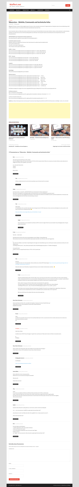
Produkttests (26, 10)
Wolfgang (17, 328)
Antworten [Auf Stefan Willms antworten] (15, 384)
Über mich (33, 10)
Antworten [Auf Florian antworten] (18, 323)
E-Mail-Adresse (12, 468)
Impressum (47, 10)
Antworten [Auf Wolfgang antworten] (18, 341)
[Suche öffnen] (69, 10)
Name (10, 463)
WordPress (64, 485)
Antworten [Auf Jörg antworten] (15, 400)
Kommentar (11, 448)
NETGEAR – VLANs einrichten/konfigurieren (39, 137)
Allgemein (10, 20)
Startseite (12, 10)
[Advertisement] (29, 16)
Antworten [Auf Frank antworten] (15, 254)
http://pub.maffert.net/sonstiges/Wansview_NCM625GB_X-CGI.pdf (28, 211)
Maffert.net (15, 4)
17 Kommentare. (16, 24)
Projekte (18, 10)
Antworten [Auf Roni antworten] (15, 173)
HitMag (68, 485)
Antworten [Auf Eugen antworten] (15, 199)
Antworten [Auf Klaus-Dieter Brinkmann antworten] (15, 353)
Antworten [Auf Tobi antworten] (18, 184)
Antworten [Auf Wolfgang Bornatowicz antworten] (18, 366)
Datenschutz (40, 10)
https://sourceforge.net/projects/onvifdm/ (23, 363)
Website (10, 473)
